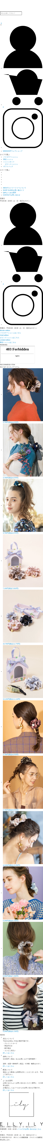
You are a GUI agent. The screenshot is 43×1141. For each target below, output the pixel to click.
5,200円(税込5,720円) (10, 921)
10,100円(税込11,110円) (11, 699)
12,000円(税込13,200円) (11, 865)
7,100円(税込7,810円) (10, 588)
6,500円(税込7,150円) (10, 976)
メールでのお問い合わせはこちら (29, 1129)
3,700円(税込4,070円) (10, 422)
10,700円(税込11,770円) (11, 644)
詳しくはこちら (8, 1053)
